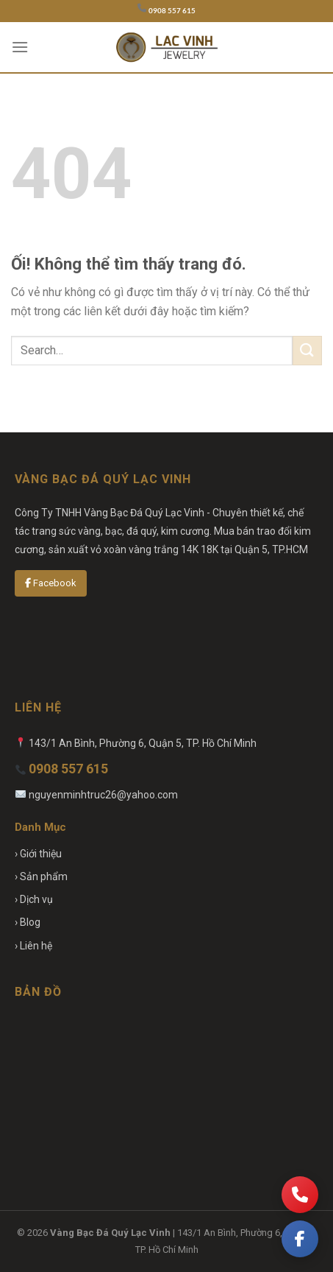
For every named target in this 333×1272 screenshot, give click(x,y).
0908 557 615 (172, 11)
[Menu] (20, 47)
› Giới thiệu (38, 854)
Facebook (50, 582)
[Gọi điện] (300, 1194)
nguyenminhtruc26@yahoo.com (103, 795)
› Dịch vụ (34, 899)
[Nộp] (307, 350)
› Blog (27, 922)
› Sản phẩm (41, 876)
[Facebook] (300, 1238)
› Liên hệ (33, 946)
